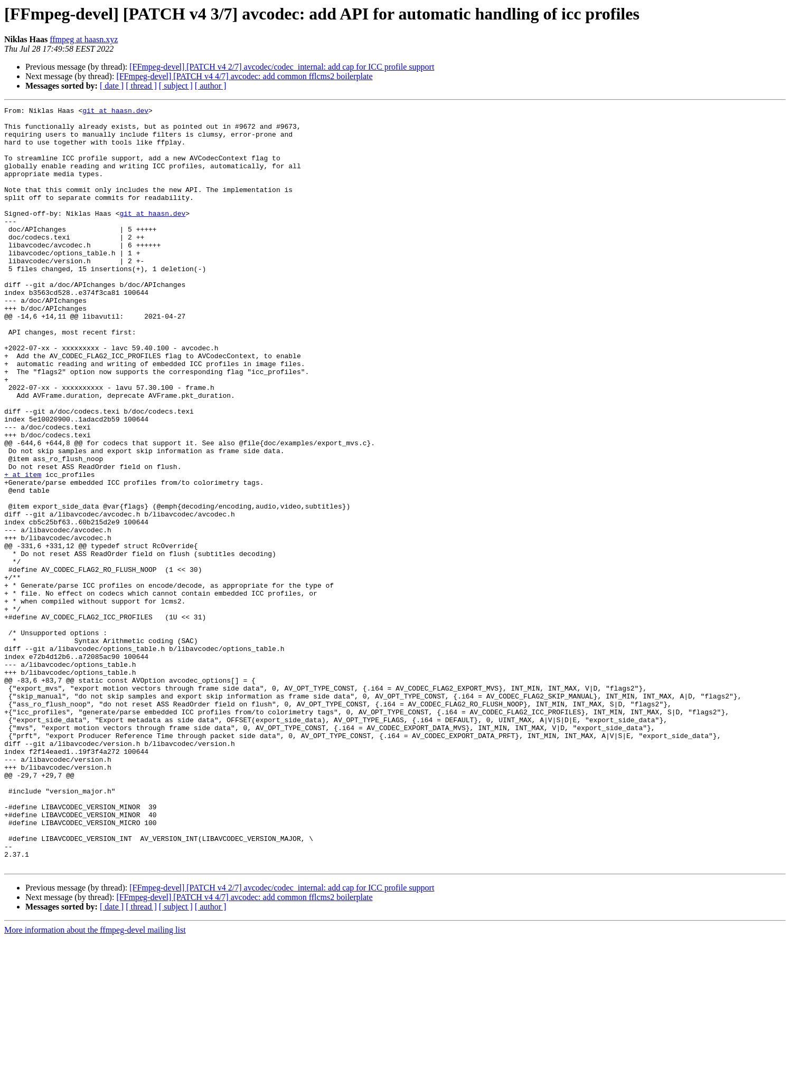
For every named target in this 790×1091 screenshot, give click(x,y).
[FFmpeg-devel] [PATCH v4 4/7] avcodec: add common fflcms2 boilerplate (244, 76)
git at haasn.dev (115, 112)
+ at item (22, 548)
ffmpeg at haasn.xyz (84, 39)
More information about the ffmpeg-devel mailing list (95, 1081)
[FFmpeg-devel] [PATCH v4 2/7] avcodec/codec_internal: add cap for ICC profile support (281, 66)
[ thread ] (141, 85)
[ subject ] (176, 85)
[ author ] (211, 85)
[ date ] (112, 85)
